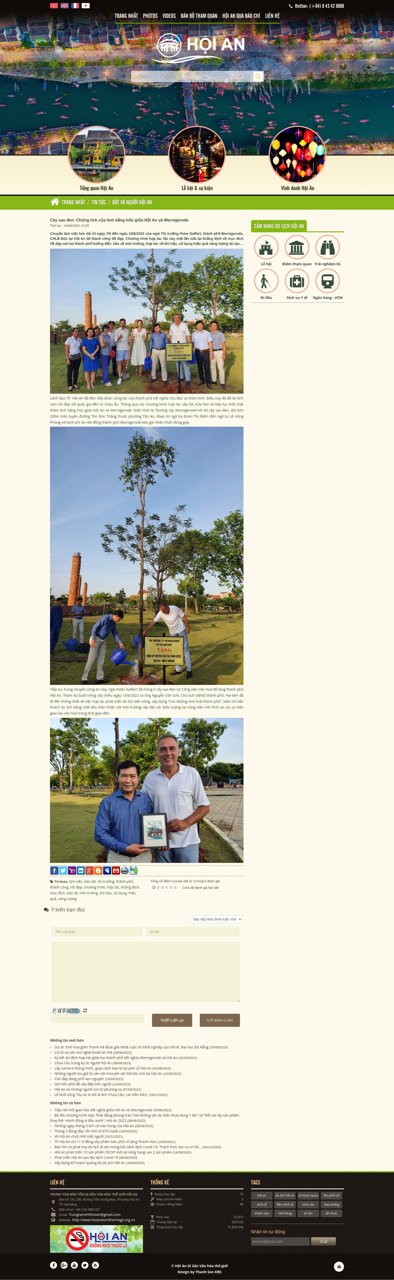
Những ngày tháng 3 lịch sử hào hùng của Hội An (94, 1125)
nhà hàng (284, 1213)
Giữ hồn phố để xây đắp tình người (83, 1084)
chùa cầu (308, 1204)
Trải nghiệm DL (328, 263)
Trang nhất (126, 16)
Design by (200, 1271)
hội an (262, 1195)
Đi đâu (266, 297)
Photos (150, 16)
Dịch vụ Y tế (297, 297)
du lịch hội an (285, 1195)
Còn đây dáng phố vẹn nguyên (79, 1079)
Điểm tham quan (297, 263)
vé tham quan (308, 1195)
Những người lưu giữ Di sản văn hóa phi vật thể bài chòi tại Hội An (108, 1073)
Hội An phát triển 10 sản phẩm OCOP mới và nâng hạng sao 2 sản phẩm (113, 1152)
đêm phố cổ (285, 1204)
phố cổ (262, 1204)
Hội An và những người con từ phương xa (88, 1089)
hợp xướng (331, 1204)
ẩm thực (331, 1213)
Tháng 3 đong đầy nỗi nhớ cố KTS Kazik (86, 1131)
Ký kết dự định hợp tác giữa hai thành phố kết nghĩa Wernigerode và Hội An (116, 1057)
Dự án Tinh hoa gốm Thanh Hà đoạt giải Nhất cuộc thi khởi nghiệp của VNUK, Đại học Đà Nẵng (132, 1047)
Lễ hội (266, 263)
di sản (308, 1213)
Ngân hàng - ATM (327, 297)
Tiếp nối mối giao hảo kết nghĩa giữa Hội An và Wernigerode (103, 1110)
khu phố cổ (331, 1195)
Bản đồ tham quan (199, 16)
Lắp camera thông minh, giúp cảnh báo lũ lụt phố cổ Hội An (103, 1068)
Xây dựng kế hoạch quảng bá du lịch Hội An (90, 1162)
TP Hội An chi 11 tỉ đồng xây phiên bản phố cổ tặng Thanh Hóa (105, 1141)
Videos (169, 16)
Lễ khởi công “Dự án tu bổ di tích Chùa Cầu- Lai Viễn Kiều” (101, 1094)
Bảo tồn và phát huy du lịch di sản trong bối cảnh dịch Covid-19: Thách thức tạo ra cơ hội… (128, 1146)
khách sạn (262, 1213)
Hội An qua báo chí (241, 16)
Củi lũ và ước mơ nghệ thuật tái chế (83, 1052)
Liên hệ (272, 16)
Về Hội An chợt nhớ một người (79, 1136)
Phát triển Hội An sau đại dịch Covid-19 (86, 1157)
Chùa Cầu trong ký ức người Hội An (83, 1063)
